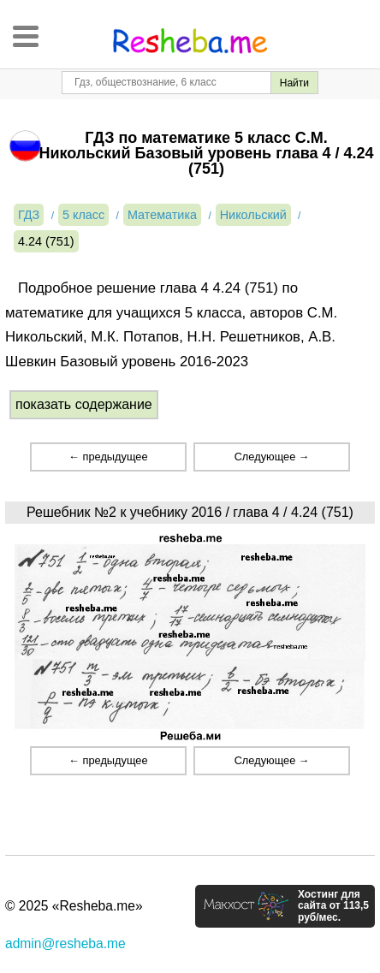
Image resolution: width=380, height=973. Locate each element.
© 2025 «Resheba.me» (74, 906)
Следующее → (272, 456)
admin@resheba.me (65, 943)
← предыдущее (107, 456)
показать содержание (83, 404)
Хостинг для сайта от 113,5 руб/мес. (333, 906)
